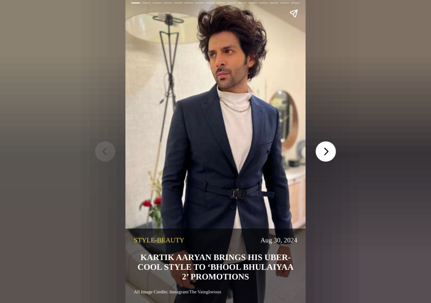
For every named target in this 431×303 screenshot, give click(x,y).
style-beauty (159, 240)
